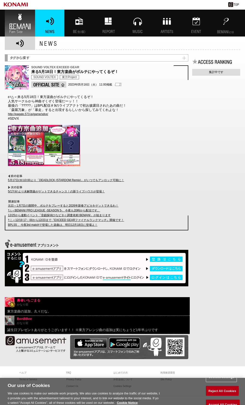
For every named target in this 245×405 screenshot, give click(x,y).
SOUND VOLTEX (44, 77)
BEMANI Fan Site (20, 23)
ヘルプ (22, 372)
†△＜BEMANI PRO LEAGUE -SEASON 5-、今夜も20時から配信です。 (54, 210)
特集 (108, 23)
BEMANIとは (225, 23)
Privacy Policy (73, 379)
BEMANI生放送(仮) (79, 23)
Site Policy (166, 379)
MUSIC (137, 23)
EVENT (196, 23)
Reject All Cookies (222, 393)
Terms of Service (28, 379)
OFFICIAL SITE (48, 84)
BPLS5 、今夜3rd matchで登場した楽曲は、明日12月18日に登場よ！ (53, 225)
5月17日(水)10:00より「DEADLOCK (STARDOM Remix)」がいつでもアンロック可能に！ (66, 180)
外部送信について (123, 379)
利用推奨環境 (167, 372)
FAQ (68, 372)
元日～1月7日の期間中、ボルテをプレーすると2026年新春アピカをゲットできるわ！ (63, 205)
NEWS (49, 23)
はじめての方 (120, 372)
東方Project (69, 77)
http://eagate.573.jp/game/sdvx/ (28, 114)
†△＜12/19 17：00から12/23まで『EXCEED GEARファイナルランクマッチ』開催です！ (66, 220)
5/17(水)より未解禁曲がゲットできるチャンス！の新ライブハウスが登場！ (56, 191)
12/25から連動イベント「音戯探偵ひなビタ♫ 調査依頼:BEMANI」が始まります (59, 215)
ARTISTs (167, 23)
